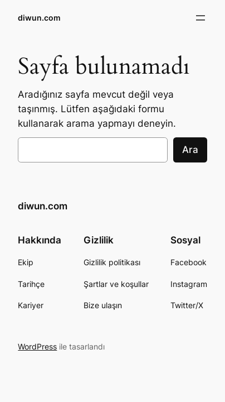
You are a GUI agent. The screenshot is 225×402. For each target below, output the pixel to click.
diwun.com (39, 17)
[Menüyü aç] (200, 18)
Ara (190, 149)
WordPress (37, 346)
